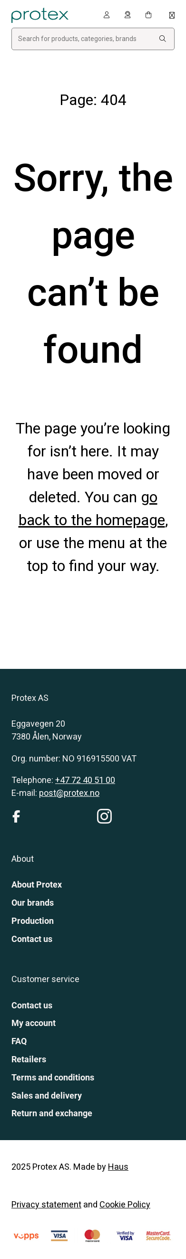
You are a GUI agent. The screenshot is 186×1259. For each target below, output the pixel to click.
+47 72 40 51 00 (85, 780)
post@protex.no (69, 793)
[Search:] (163, 38)
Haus (118, 1167)
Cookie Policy (124, 1204)
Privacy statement (46, 1204)
